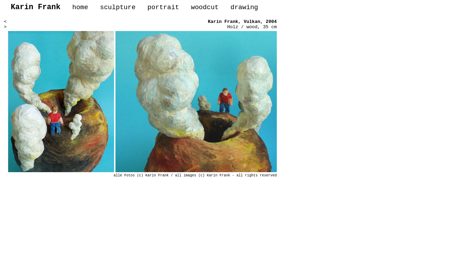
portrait (163, 8)
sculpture (118, 8)
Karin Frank (223, 24)
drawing (244, 8)
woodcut (205, 8)
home (80, 8)
